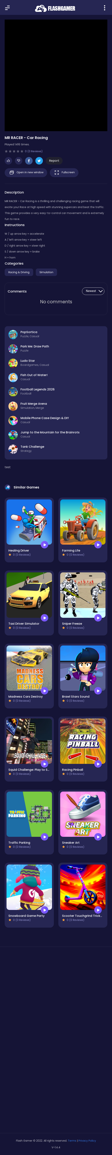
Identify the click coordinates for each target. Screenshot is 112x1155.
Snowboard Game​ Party (26, 916)
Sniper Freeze (72, 624)
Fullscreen (64, 172)
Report (54, 161)
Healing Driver (18, 550)
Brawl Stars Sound (75, 696)
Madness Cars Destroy (25, 696)
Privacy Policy (87, 1141)
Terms (72, 1141)
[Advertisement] (56, 985)
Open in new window (25, 172)
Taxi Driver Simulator (23, 624)
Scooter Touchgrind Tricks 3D (84, 916)
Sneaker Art (71, 843)
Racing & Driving (18, 272)
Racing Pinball (72, 770)
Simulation (46, 272)
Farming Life (71, 550)
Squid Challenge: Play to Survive (32, 770)
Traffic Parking (19, 843)
